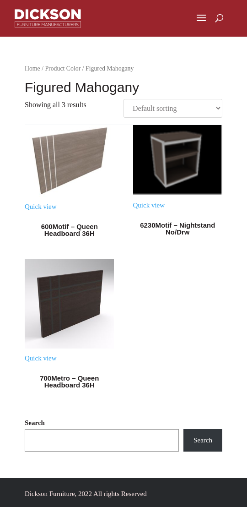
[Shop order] (173, 108)
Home (32, 68)
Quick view (41, 206)
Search (35, 422)
